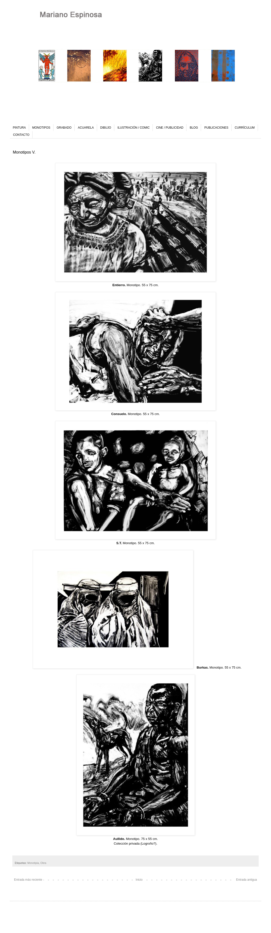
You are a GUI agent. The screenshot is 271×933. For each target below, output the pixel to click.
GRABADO (64, 127)
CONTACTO (21, 135)
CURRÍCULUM (245, 127)
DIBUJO (105, 127)
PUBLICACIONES (216, 127)
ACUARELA (86, 127)
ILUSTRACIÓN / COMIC (134, 127)
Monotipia (33, 862)
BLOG (194, 127)
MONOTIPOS (41, 127)
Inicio (139, 879)
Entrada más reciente (28, 879)
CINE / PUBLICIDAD (169, 127)
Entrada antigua (246, 879)
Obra (43, 862)
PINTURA (19, 127)
